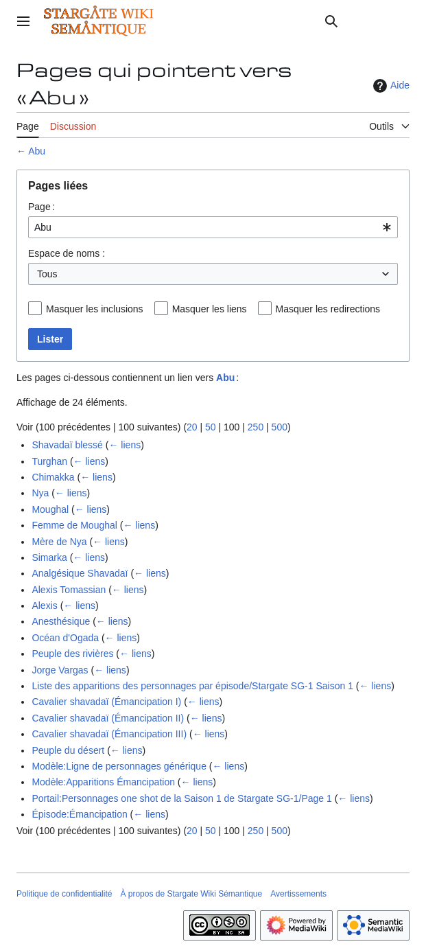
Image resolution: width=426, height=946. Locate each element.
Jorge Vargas (60, 670)
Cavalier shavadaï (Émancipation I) (106, 701)
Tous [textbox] (47, 273)
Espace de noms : (66, 253)
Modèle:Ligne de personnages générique (119, 766)
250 (255, 427)
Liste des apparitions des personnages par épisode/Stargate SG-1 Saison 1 (192, 685)
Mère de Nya (59, 541)
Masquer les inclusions (94, 308)
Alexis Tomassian (69, 589)
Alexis (44, 605)
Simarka (49, 557)
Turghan (49, 461)
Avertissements (298, 894)
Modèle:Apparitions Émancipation (103, 781)
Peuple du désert (68, 750)
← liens (124, 444)
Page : (41, 206)
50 (210, 427)
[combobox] (213, 227)
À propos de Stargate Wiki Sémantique (191, 894)
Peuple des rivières (72, 653)
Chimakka (53, 477)
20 (192, 427)
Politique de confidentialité (64, 894)
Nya (40, 492)
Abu (36, 151)
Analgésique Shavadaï (80, 573)
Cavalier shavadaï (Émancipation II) (108, 718)
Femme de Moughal (74, 525)
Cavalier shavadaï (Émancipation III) (109, 733)
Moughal (50, 509)
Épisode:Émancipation (79, 814)
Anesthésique (61, 621)
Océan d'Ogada (65, 637)
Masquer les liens (209, 308)
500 (279, 427)
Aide (390, 86)
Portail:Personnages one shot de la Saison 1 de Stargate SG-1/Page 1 (181, 798)
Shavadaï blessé (67, 444)
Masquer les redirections (328, 308)
